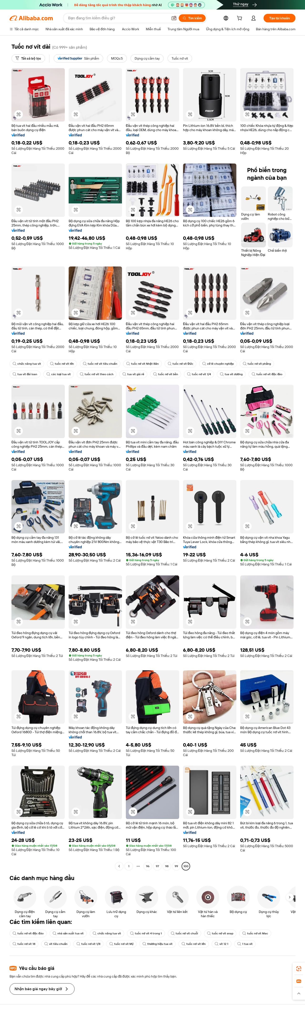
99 (176, 866)
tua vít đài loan (25, 374)
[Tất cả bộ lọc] (28, 58)
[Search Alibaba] (117, 18)
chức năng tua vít (27, 364)
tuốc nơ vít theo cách (96, 374)
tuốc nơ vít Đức (180, 364)
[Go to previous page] (119, 866)
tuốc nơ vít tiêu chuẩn (100, 364)
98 (166, 866)
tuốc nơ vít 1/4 (199, 374)
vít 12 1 (221, 944)
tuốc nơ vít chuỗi (184, 933)
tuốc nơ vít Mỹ (121, 944)
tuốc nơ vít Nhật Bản (142, 364)
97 (157, 866)
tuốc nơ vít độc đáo (267, 374)
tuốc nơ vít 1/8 (88, 944)
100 (185, 866)
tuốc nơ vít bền (165, 374)
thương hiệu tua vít (157, 944)
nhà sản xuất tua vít (68, 933)
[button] (174, 18)
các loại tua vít (58, 374)
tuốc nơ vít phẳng (257, 364)
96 (147, 866)
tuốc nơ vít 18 (24, 944)
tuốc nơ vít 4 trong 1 (146, 933)
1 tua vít (245, 944)
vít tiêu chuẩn (55, 944)
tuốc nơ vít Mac (255, 933)
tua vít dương (231, 374)
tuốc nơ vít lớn (62, 364)
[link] (299, 969)
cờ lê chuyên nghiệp (218, 364)
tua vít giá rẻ (133, 374)
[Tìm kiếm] (192, 18)
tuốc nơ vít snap (220, 933)
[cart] (240, 19)
